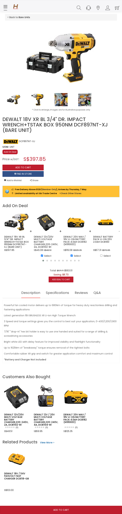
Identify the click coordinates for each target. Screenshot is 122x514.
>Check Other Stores (70, 193)
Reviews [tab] (81, 292)
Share (34, 180)
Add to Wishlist (13, 180)
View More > (47, 442)
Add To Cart (61, 510)
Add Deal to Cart (61, 279)
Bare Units (24, 17)
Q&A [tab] (97, 292)
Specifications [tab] (57, 292)
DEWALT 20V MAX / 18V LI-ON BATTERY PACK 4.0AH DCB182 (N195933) (75, 418)
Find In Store (23, 174)
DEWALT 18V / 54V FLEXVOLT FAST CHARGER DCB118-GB (16, 476)
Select (46, 255)
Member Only (49, 189)
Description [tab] (30, 292)
